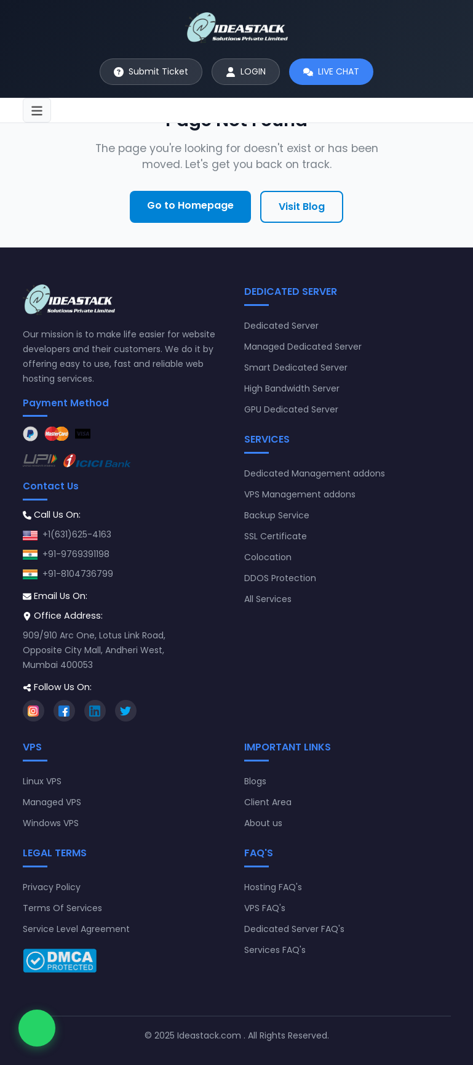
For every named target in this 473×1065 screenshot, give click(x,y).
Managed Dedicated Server (303, 346)
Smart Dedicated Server (296, 367)
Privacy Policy (52, 887)
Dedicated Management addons (314, 473)
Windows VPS (51, 823)
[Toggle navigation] (37, 110)
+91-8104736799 (77, 574)
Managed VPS (52, 802)
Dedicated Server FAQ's (294, 929)
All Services (268, 599)
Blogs (255, 781)
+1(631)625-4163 (76, 534)
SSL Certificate (275, 536)
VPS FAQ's (264, 908)
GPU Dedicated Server (291, 409)
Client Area (268, 802)
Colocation (268, 557)
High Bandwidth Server (292, 388)
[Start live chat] (331, 71)
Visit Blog (302, 206)
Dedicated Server (281, 326)
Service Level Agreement (76, 929)
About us (263, 823)
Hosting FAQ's (273, 887)
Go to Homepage (190, 205)
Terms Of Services (62, 908)
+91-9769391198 (75, 554)
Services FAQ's (275, 950)
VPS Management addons (300, 494)
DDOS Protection (280, 578)
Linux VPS (42, 781)
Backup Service (276, 515)
